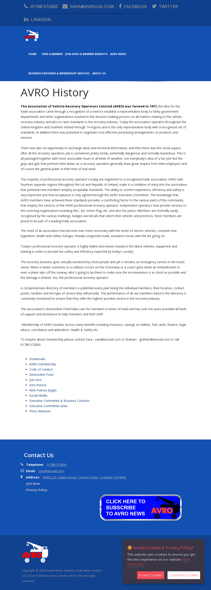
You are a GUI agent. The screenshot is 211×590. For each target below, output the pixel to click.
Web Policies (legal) (43, 428)
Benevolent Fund (41, 412)
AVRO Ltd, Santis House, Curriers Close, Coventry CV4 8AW (84, 477)
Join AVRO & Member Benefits (86, 54)
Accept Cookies (151, 575)
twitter (165, 6)
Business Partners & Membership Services (59, 73)
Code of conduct (41, 407)
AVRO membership (42, 401)
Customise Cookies (184, 575)
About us (99, 73)
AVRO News (118, 54)
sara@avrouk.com (88, 6)
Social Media (38, 433)
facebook (133, 6)
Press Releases (40, 448)
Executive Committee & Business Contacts (59, 438)
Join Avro (35, 417)
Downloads (37, 396)
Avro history (37, 422)
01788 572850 (41, 6)
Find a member (52, 54)
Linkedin (37, 19)
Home (32, 54)
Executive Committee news (48, 443)
